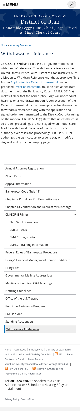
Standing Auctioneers (19, 321)
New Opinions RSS (16, 368)
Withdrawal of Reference (22, 329)
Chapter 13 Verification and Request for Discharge (38, 207)
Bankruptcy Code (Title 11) (22, 191)
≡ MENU (10, 4)
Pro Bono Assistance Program (25, 306)
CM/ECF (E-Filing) (16, 214)
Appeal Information (18, 184)
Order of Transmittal (28, 87)
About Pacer (13, 176)
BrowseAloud (28, 399)
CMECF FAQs (18, 230)
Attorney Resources (20, 45)
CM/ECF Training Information (29, 245)
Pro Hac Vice (13, 314)
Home (4, 45)
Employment (36, 349)
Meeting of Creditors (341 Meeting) (28, 283)
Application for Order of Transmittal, (35, 82)
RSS (58, 354)
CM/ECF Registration (23, 237)
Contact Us (20, 349)
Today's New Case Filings (47, 368)
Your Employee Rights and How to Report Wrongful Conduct (36, 363)
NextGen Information (24, 222)
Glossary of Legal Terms (59, 349)
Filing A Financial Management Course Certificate (37, 260)
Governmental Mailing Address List (28, 275)
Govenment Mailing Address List (23, 373)
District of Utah (40, 22)
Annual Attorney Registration (24, 168)
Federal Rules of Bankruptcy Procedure (31, 252)
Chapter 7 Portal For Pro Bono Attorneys (32, 199)
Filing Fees (12, 268)
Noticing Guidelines (18, 291)
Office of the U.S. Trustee (21, 298)
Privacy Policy (12, 399)
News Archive (35, 359)
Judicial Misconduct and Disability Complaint (28, 354)
